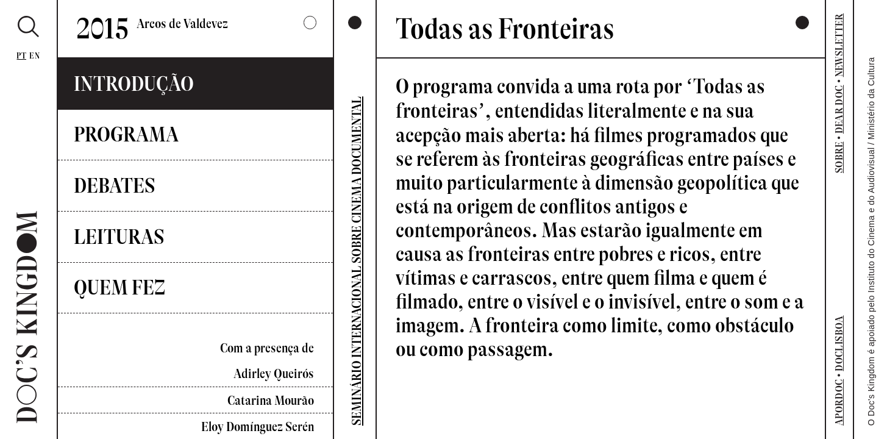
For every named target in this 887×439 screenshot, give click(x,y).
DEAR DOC (839, 109)
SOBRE (839, 157)
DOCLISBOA (839, 343)
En (34, 55)
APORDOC (839, 402)
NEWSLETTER (839, 45)
